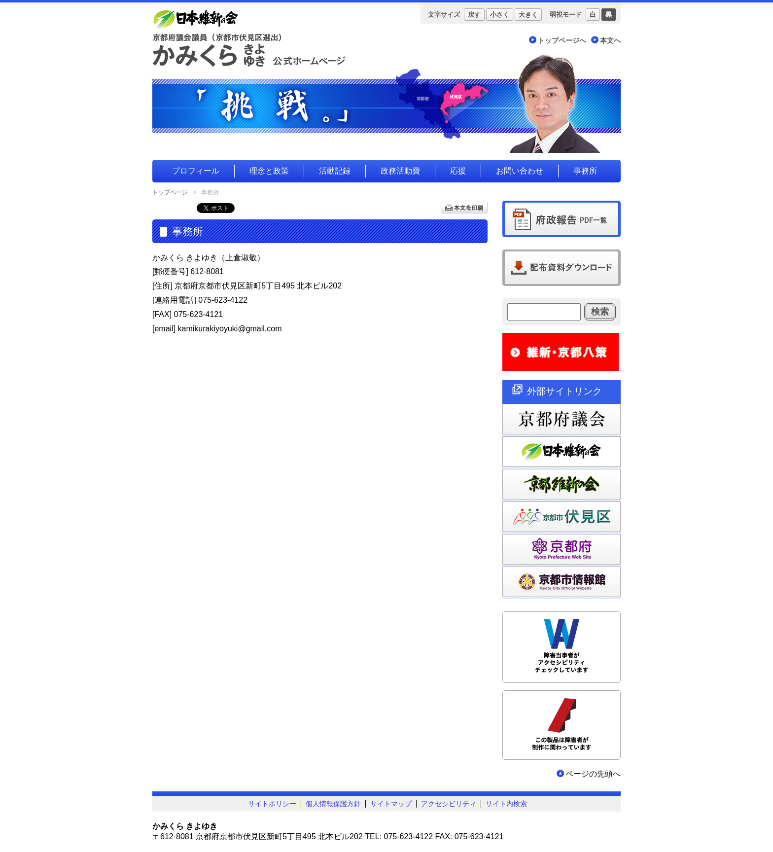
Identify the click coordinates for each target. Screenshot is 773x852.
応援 (458, 171)
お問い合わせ (519, 171)
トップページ (170, 192)
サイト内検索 (506, 804)
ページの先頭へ (593, 774)
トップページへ (562, 40)
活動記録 (335, 171)
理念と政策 (269, 171)
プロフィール (195, 171)
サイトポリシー (272, 804)
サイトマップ (391, 804)
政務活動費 (400, 171)
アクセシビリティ (448, 804)
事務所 (585, 171)
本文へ (610, 40)
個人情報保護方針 (333, 804)
